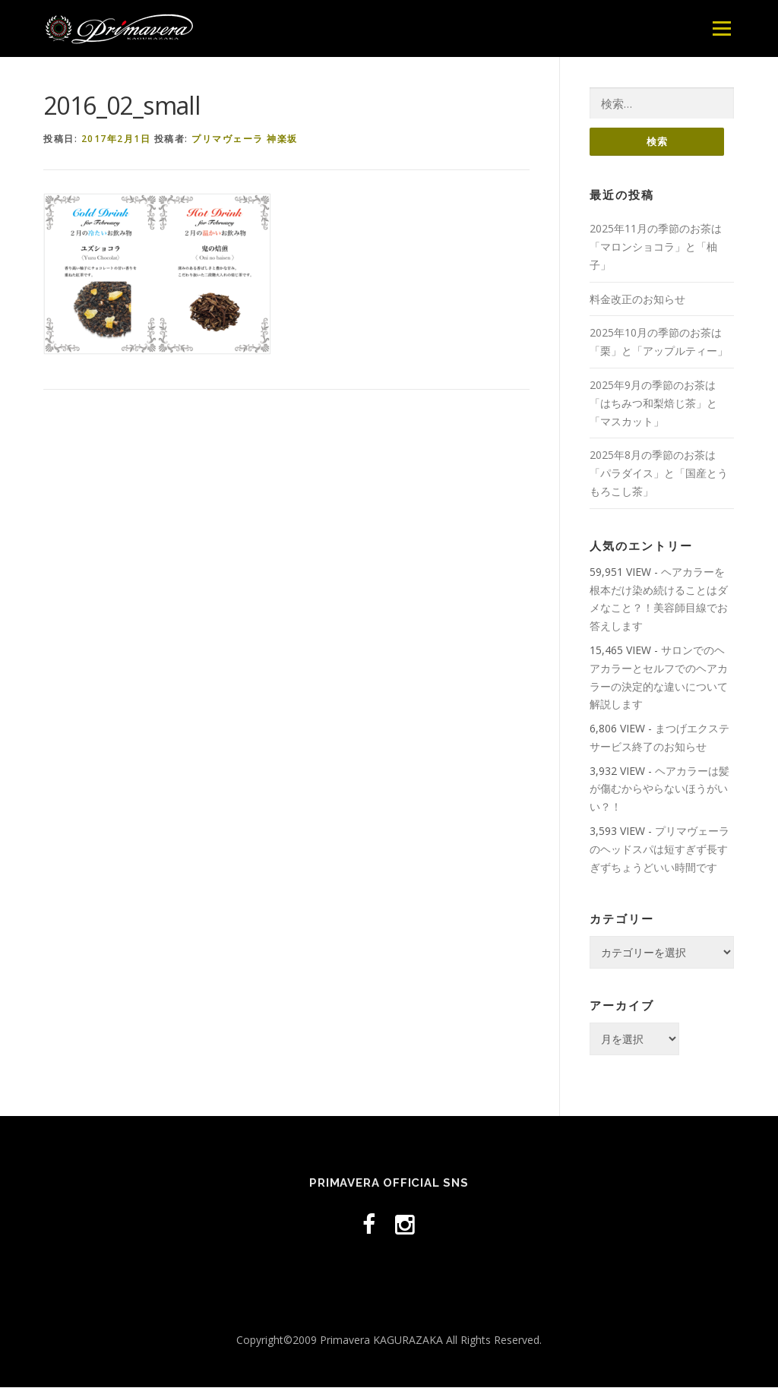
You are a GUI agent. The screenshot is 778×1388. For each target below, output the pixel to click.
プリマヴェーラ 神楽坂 (244, 138)
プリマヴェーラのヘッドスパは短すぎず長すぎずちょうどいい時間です (659, 849)
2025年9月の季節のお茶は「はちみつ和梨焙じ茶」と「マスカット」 (653, 403)
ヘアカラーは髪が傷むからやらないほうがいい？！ (659, 789)
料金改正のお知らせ (637, 299)
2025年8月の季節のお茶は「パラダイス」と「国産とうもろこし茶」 (659, 473)
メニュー (721, 28)
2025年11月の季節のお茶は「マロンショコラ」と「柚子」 (656, 247)
